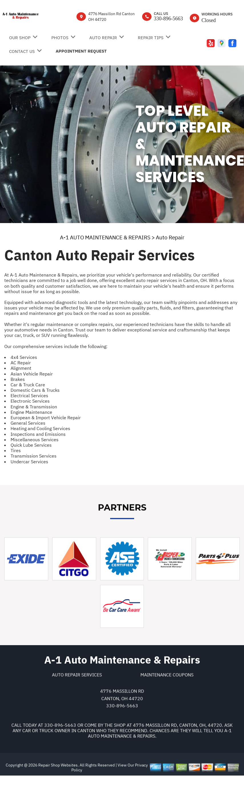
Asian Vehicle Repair (32, 374)
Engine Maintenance (31, 412)
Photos (59, 37)
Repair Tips (151, 37)
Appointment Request (81, 51)
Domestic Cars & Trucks (35, 390)
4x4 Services (24, 357)
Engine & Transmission (34, 407)
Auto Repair (103, 37)
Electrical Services (29, 395)
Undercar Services (29, 461)
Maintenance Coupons (166, 699)
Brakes (18, 379)
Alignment (21, 368)
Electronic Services (30, 401)
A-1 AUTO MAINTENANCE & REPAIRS (105, 237)
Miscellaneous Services (35, 439)
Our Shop (20, 37)
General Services (28, 423)
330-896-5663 (168, 18)
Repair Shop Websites (57, 789)
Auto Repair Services (77, 699)
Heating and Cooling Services (40, 428)
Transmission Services (34, 456)
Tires (16, 450)
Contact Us (22, 51)
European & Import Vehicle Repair (46, 417)
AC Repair (21, 362)
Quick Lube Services (31, 445)
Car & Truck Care (28, 384)
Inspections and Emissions (38, 434)
